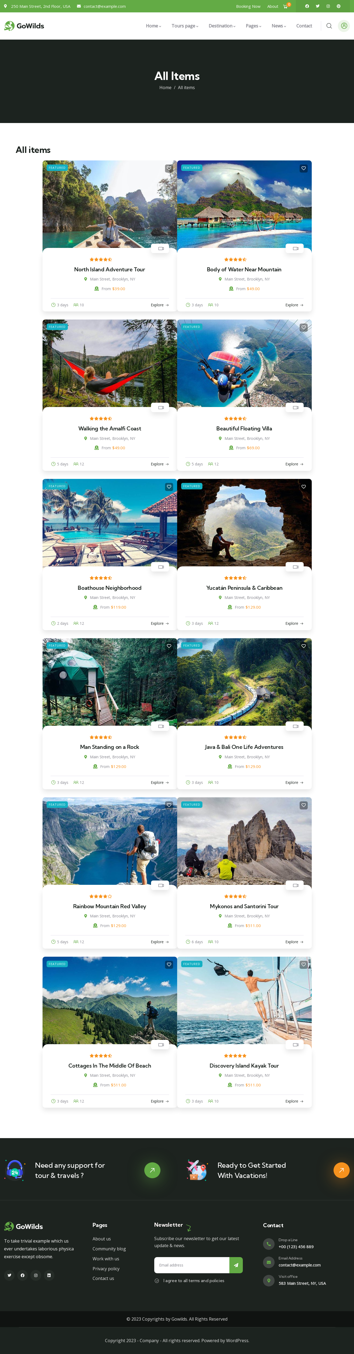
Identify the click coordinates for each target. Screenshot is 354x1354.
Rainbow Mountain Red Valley (109, 906)
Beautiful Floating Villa (244, 428)
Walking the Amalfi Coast (109, 428)
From (102, 288)
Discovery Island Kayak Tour (244, 1065)
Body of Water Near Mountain (244, 269)
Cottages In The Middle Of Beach (109, 1065)
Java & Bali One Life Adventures (244, 746)
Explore (157, 304)
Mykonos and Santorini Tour (244, 906)
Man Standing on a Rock (109, 746)
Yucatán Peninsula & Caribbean (244, 587)
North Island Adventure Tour (109, 269)
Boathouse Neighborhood (109, 587)
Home (165, 87)
